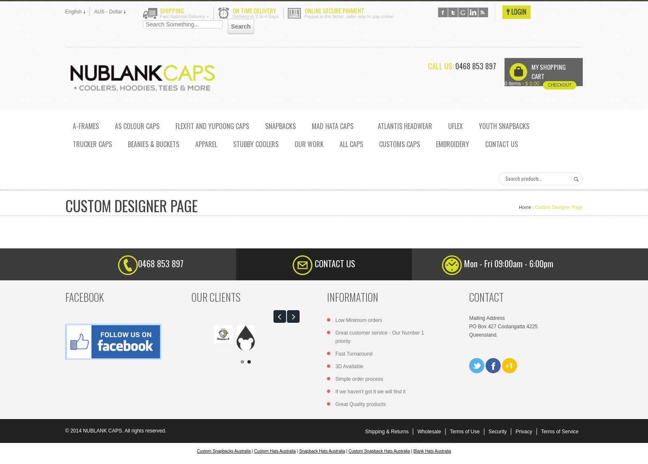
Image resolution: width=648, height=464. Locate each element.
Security (498, 432)
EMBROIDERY (452, 144)
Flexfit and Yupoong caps (212, 126)
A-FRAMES (86, 126)
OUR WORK (309, 144)
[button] (280, 316)
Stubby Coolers (256, 144)
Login (516, 12)
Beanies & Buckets (153, 144)
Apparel (206, 144)
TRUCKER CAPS (92, 144)
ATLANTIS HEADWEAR (405, 126)
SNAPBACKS (280, 126)
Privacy (523, 432)
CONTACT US (501, 144)
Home (525, 207)
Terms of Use (465, 432)
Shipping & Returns (387, 432)
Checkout (559, 85)
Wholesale (429, 432)
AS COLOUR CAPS (137, 126)
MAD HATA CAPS (332, 126)
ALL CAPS (351, 144)
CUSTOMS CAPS (399, 144)
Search (575, 179)
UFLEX (455, 126)
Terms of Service (560, 432)
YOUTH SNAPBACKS (504, 126)
